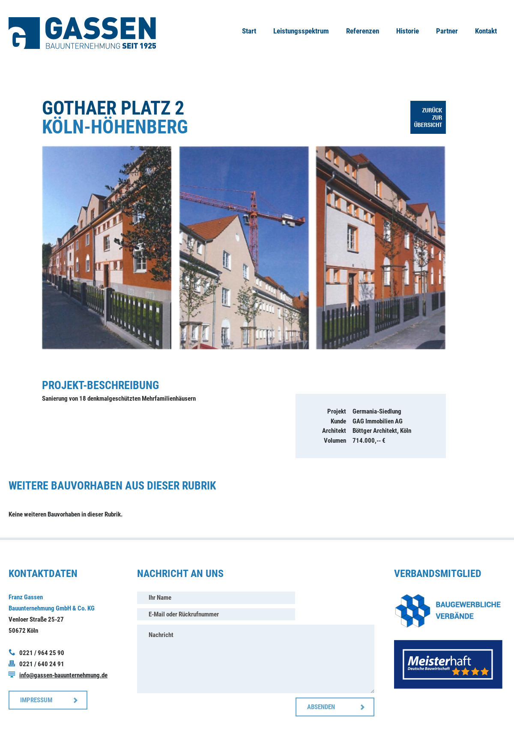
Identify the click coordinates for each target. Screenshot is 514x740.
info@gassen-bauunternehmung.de (63, 675)
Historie (407, 31)
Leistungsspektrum (301, 31)
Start (249, 31)
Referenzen (362, 31)
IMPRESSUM (36, 700)
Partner (447, 31)
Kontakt (486, 31)
